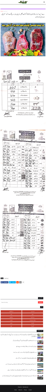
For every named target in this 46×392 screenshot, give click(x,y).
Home (2, 11)
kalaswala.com (25, 387)
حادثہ (11, 314)
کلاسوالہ (32, 326)
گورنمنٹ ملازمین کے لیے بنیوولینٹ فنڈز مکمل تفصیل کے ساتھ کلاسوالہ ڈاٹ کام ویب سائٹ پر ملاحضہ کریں (21, 364)
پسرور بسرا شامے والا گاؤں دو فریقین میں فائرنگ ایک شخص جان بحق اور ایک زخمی (24, 340)
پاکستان (32, 323)
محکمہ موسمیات (33, 320)
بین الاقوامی (11, 311)
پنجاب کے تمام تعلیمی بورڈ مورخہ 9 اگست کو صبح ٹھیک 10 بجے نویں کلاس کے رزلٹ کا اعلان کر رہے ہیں (22, 370)
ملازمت (11, 320)
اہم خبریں (32, 311)
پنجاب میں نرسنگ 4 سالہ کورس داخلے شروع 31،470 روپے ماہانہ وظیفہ (26, 346)
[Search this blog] (19, 302)
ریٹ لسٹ (5, 11)
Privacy (25, 389)
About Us (20, 389)
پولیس (11, 323)
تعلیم (32, 314)
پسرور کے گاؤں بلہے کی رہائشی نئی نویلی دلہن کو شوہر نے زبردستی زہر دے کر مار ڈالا (24, 352)
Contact (30, 389)
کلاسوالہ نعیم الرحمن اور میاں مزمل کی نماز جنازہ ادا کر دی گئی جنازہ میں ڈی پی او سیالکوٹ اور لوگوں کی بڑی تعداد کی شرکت (19, 376)
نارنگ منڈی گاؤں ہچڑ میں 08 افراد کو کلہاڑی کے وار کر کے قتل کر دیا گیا (26, 358)
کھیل (11, 326)
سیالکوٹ (11, 317)
